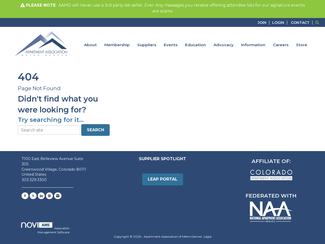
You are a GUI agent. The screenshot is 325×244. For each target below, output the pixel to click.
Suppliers (146, 44)
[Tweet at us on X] (33, 195)
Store (301, 44)
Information (253, 44)
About (90, 44)
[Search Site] (318, 22)
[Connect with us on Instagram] (49, 195)
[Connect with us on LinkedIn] (41, 195)
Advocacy (224, 44)
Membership (117, 44)
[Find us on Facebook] (25, 195)
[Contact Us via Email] (57, 195)
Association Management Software (45, 228)
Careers (280, 44)
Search (95, 129)
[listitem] (264, 22)
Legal (208, 236)
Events (170, 44)
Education (195, 44)
